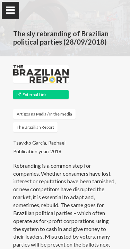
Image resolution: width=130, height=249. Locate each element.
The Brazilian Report (35, 127)
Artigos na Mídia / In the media (44, 114)
